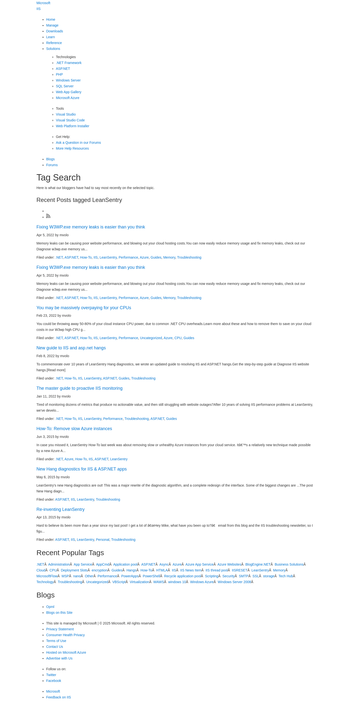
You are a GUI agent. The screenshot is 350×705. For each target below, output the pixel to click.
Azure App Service (199, 564)
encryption (99, 570)
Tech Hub (286, 576)
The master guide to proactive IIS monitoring (79, 388)
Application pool (125, 564)
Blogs (50, 159)
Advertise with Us (59, 658)
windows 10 (177, 582)
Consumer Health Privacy (65, 635)
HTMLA (162, 570)
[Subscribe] (48, 217)
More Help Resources (72, 148)
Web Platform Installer (72, 126)
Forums (52, 165)
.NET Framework (69, 63)
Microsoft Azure (67, 98)
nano (77, 576)
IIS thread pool (217, 570)
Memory (169, 257)
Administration (59, 564)
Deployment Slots (74, 570)
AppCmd (102, 564)
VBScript (118, 582)
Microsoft (43, 3)
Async (164, 564)
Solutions (53, 49)
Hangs (131, 570)
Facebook (53, 681)
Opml (50, 607)
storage (268, 576)
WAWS (158, 582)
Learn (50, 37)
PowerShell (151, 576)
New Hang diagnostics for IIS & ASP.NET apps (81, 469)
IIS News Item (190, 570)
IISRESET (239, 570)
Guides (156, 257)
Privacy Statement (60, 629)
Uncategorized (151, 338)
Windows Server (68, 80)
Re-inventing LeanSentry (60, 509)
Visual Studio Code (70, 120)
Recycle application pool (182, 576)
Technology (45, 582)
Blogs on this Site (59, 613)
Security (228, 576)
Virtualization (139, 582)
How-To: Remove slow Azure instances (74, 428)
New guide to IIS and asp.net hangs (71, 347)
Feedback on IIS (58, 697)
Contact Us (54, 647)
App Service (83, 564)
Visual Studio (66, 114)
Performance (128, 257)
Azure (144, 257)
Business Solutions (289, 564)
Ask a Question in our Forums (78, 143)
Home (50, 19)
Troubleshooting (189, 257)
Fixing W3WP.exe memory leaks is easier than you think (90, 227)
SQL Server (65, 86)
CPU (178, 338)
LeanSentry (108, 257)
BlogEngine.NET (258, 564)
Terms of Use (56, 641)
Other (89, 576)
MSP (65, 576)
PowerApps (130, 576)
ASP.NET (63, 69)
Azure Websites (229, 564)
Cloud (40, 570)
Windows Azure (201, 582)
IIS (38, 9)
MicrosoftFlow (46, 576)
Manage (52, 25)
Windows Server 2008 (234, 582)
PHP (59, 74)
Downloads (54, 31)
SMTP (243, 576)
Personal (102, 540)
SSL (256, 576)
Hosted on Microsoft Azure (66, 652)
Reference (54, 43)
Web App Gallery (68, 92)
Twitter (51, 675)
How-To (86, 257)
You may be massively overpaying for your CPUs (83, 307)
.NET (59, 257)
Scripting (211, 576)
